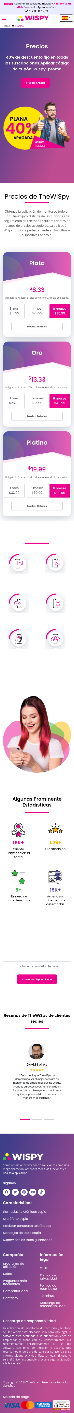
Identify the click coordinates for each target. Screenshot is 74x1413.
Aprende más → (47, 7)
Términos (47, 1295)
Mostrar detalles (37, 326)
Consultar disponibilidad (37, 979)
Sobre (7, 1273)
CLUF (44, 1268)
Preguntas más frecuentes (15, 1282)
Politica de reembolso (48, 1287)
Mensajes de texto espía (22, 1232)
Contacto (10, 1298)
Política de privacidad (48, 1277)
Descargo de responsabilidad (53, 1304)
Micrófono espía (15, 1218)
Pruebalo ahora (35, 82)
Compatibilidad (15, 1291)
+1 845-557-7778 (37, 10)
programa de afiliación (13, 1265)
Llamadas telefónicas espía (24, 1211)
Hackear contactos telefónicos (27, 1225)
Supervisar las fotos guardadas (27, 1240)
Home (6, 26)
